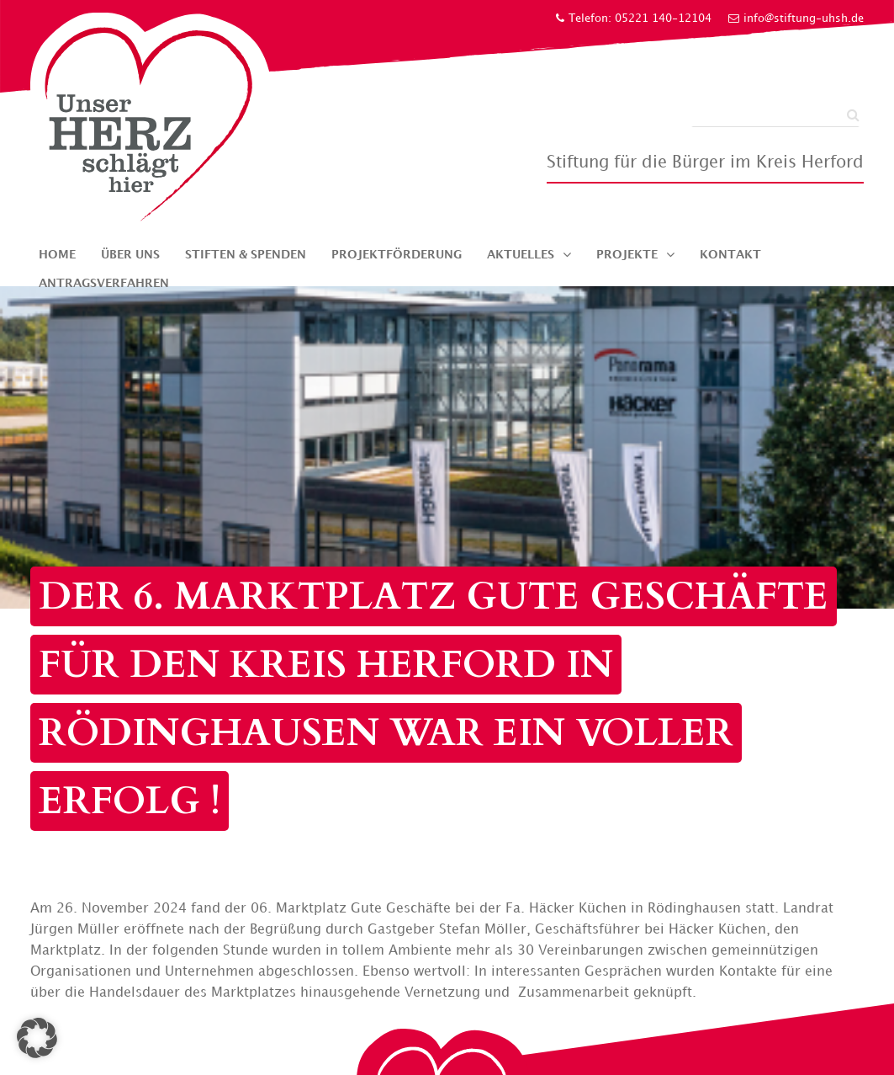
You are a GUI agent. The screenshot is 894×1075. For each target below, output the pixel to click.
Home (57, 255)
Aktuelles (520, 255)
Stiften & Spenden (245, 255)
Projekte (627, 255)
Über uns (130, 255)
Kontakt (730, 255)
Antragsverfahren (104, 283)
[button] (37, 1038)
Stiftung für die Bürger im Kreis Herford (705, 162)
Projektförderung (396, 255)
